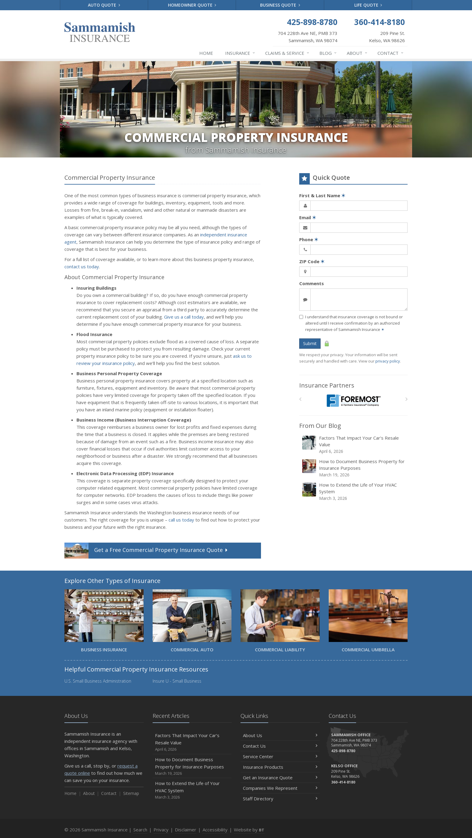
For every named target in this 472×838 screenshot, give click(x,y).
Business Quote (280, 5)
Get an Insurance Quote (280, 777)
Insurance (240, 53)
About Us (280, 735)
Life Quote (368, 5)
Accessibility (215, 830)
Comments (311, 283)
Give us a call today (184, 317)
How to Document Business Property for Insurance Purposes (354, 468)
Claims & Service (287, 53)
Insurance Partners (326, 385)
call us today (181, 520)
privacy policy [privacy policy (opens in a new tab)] (387, 361)
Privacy (161, 830)
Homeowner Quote (192, 5)
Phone (308, 239)
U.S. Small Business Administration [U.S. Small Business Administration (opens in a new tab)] (97, 681)
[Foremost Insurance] (353, 400)
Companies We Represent (280, 788)
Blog (328, 53)
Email (307, 217)
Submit (310, 343)
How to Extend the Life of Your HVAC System (354, 491)
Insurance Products (280, 767)
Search (140, 830)
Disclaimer (185, 830)
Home (206, 53)
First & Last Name (322, 195)
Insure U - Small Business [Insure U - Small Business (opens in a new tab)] (177, 681)
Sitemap (131, 793)
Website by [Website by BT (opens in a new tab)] (249, 830)
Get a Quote (146, 551)
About (357, 53)
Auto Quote (104, 5)
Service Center (280, 756)
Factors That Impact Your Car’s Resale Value (354, 444)
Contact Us (280, 746)
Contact (390, 53)
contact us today (81, 266)
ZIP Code (311, 261)
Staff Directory (280, 799)
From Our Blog (320, 426)
